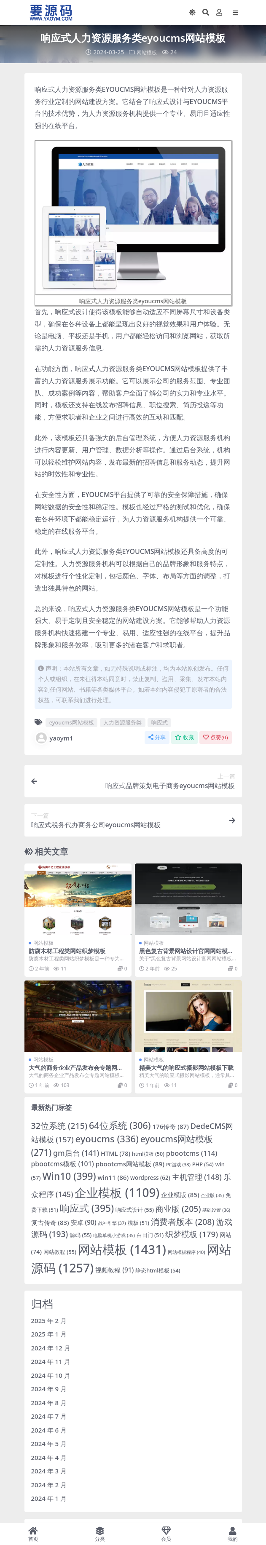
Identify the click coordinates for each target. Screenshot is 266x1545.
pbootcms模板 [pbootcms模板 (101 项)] (62, 1163)
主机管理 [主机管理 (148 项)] (197, 1177)
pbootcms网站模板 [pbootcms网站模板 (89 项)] (130, 1164)
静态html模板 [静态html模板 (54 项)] (157, 1270)
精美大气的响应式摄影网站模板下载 (186, 1068)
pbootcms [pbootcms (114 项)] (192, 1153)
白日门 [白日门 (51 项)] (150, 1235)
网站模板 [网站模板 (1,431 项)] (122, 1249)
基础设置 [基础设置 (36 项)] (216, 1210)
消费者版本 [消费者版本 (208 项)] (183, 1221)
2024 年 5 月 (49, 1443)
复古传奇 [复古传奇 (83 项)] (50, 1222)
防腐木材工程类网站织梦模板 (67, 950)
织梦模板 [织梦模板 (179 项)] (191, 1234)
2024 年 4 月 (49, 1457)
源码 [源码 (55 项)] (80, 1235)
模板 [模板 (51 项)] (138, 1223)
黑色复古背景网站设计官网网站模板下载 (186, 954)
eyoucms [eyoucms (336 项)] (107, 1139)
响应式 (159, 722)
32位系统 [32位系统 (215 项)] (59, 1125)
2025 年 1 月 (49, 1334)
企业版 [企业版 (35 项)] (212, 1195)
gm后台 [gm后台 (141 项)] (76, 1153)
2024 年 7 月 (49, 1416)
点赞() (215, 737)
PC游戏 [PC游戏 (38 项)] (178, 1164)
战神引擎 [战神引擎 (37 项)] (112, 1223)
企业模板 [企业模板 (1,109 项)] (117, 1192)
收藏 (184, 737)
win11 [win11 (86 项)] (113, 1177)
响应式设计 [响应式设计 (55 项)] (135, 1210)
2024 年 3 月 (49, 1471)
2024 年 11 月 (50, 1361)
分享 (157, 737)
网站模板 (147, 52)
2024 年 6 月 (49, 1430)
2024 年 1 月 (49, 1498)
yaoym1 (54, 738)
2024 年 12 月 (50, 1348)
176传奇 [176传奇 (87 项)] (170, 1126)
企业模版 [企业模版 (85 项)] (180, 1194)
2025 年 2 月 (49, 1320)
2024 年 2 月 (49, 1485)
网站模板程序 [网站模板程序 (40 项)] (186, 1252)
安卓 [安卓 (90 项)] (84, 1222)
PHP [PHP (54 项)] (203, 1164)
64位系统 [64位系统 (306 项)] (120, 1125)
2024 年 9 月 (49, 1389)
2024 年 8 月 (49, 1402)
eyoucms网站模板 (71, 722)
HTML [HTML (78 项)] (115, 1153)
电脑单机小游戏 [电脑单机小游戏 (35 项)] (114, 1235)
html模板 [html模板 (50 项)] (148, 1153)
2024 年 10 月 (50, 1375)
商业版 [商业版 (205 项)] (178, 1208)
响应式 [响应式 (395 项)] (87, 1208)
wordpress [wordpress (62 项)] (150, 1177)
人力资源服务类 (122, 722)
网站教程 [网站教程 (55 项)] (59, 1252)
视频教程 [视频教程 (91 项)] (114, 1270)
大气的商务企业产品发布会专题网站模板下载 (76, 1071)
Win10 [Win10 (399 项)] (69, 1176)
